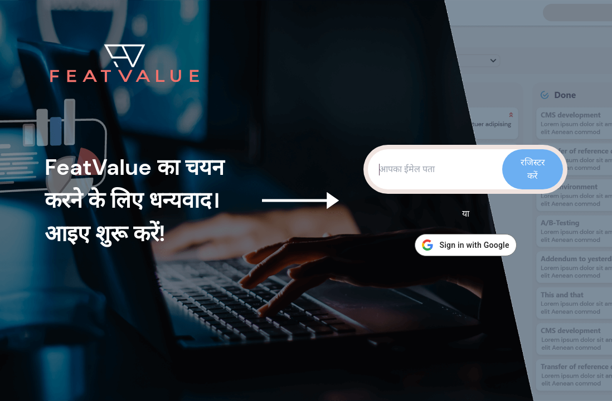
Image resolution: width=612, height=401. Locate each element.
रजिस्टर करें (533, 169)
